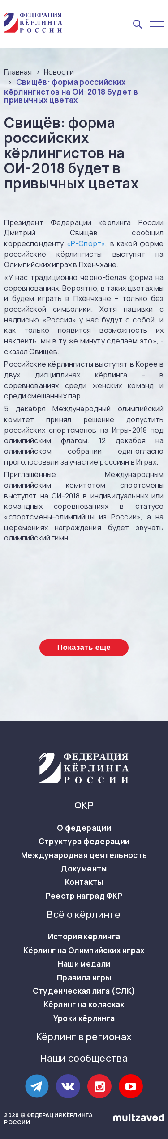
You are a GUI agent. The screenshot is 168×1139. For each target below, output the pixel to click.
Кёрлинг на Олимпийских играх (84, 950)
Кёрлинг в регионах (84, 1037)
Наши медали (84, 964)
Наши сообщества (84, 1058)
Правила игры (84, 978)
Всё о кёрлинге (84, 914)
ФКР (84, 805)
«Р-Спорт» (86, 243)
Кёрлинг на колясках (83, 1005)
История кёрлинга (84, 937)
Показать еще (84, 647)
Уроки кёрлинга (84, 1018)
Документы (84, 869)
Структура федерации (84, 842)
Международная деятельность (84, 855)
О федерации (84, 828)
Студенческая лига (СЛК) (84, 991)
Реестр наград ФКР (84, 896)
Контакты (84, 882)
